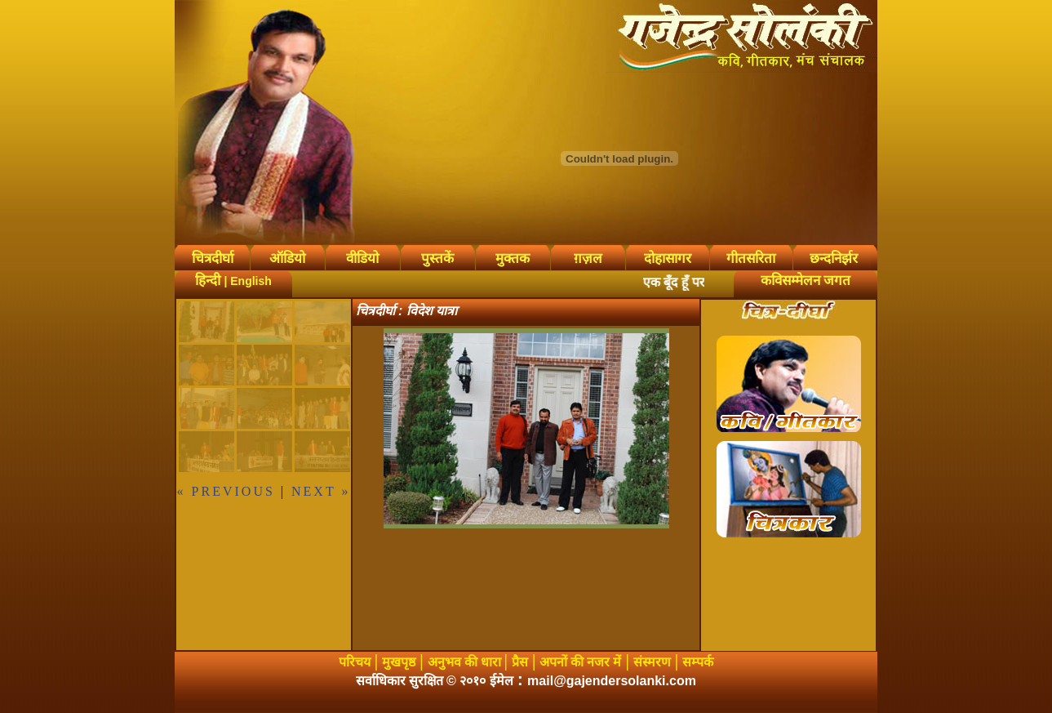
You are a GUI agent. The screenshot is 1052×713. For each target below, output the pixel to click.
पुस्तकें (437, 258)
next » (320, 491)
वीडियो (362, 258)
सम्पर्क (697, 662)
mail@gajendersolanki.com (611, 681)
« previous (226, 491)
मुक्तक (512, 258)
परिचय (355, 662)
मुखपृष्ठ (398, 662)
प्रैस (520, 662)
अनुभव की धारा (466, 662)
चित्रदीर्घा (212, 258)
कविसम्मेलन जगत (805, 280)
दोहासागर (667, 258)
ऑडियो (287, 258)
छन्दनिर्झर (834, 258)
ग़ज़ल (588, 258)
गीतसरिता (750, 258)
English (251, 280)
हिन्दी (207, 280)
